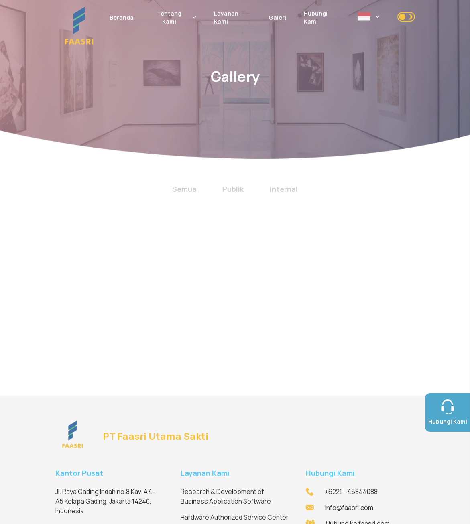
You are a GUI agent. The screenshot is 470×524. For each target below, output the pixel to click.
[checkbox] (406, 17)
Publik (233, 189)
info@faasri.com (349, 507)
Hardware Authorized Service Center (235, 517)
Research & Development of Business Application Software (226, 496)
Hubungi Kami (316, 17)
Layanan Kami (226, 17)
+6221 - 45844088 (351, 491)
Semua (184, 189)
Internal (284, 189)
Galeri (277, 17)
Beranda (122, 17)
